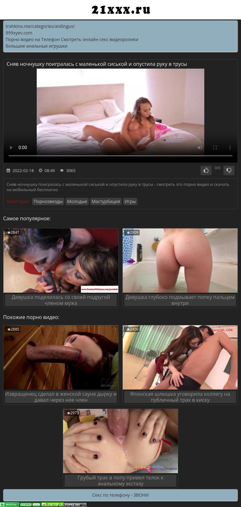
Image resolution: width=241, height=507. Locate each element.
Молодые (77, 201)
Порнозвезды (48, 201)
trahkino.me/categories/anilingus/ (40, 26)
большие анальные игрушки (36, 46)
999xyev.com (19, 33)
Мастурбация (106, 201)
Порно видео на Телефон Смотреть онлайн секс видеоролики (72, 39)
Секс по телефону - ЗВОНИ (120, 495)
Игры (130, 201)
